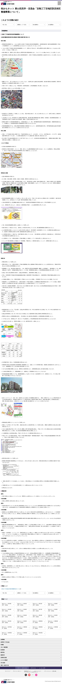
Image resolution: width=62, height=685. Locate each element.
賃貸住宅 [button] (31, 655)
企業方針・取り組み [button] (5, 642)
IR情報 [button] (2, 644)
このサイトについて (37, 671)
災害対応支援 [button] (31, 657)
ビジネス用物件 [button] (31, 660)
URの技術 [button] (3, 662)
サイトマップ (7, 671)
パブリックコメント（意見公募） (50, 671)
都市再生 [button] (31, 652)
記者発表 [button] (3, 649)
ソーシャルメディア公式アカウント (31, 672)
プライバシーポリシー (17, 671)
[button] (59, 1)
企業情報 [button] (3, 639)
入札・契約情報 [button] (4, 647)
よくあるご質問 (42, 667)
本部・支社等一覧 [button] (31, 665)
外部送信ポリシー (27, 671)
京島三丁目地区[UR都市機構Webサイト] (11, 588)
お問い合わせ (33, 667)
